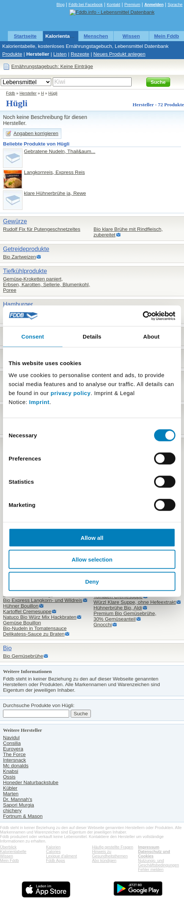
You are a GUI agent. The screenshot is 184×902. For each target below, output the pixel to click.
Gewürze (15, 221)
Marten (10, 793)
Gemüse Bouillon (22, 623)
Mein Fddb (166, 36)
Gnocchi (102, 624)
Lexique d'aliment (61, 856)
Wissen (131, 36)
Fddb (10, 93)
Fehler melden (150, 869)
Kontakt (113, 4)
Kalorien (53, 847)
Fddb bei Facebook (85, 4)
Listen (60, 54)
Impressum (148, 847)
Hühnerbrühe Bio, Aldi (117, 608)
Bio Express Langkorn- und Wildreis (42, 600)
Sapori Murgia (18, 805)
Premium (132, 4)
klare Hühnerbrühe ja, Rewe (55, 193)
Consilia (12, 743)
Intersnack (14, 760)
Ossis (9, 777)
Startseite (25, 36)
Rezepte (80, 54)
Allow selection (91, 559)
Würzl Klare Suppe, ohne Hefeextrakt (134, 602)
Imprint (39, 401)
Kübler (10, 788)
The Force (14, 754)
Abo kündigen (104, 860)
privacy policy (70, 392)
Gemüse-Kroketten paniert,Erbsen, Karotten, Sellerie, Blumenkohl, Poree (46, 284)
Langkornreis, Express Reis (54, 172)
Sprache (175, 4)
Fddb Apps (55, 860)
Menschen (96, 36)
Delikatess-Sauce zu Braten (33, 634)
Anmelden (154, 4)
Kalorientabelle (63, 36)
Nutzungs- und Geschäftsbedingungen (158, 862)
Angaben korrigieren (35, 133)
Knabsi (10, 771)
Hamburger (18, 304)
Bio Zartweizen (19, 257)
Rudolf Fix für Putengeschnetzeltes (41, 229)
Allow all (92, 537)
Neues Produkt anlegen (119, 54)
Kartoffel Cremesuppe (27, 611)
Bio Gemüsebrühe (23, 656)
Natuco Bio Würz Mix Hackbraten (39, 617)
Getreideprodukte (26, 249)
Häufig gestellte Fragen (112, 847)
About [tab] (151, 336)
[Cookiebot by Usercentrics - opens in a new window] (142, 316)
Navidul (11, 737)
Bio (7, 648)
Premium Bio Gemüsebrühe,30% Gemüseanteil (124, 616)
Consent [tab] (32, 336)
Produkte (12, 54)
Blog (60, 4)
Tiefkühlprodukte (25, 271)
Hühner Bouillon (21, 606)
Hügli (52, 93)
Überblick (8, 847)
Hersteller (37, 54)
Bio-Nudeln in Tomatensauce (35, 628)
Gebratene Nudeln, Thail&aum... (59, 151)
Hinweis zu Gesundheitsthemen (110, 853)
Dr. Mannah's (17, 799)
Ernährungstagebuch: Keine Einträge (52, 66)
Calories (53, 851)
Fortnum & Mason (23, 816)
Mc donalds (15, 765)
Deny (92, 581)
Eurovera (13, 749)
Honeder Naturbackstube (30, 782)
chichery (12, 810)
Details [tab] (92, 336)
